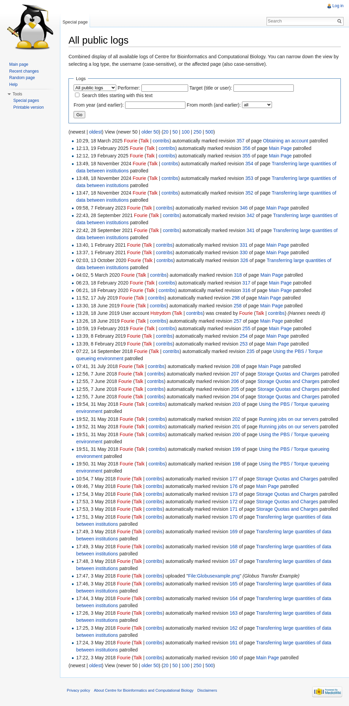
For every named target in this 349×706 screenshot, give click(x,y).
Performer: (129, 88)
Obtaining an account (285, 140)
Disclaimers (207, 690)
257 (237, 321)
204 (235, 396)
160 (234, 657)
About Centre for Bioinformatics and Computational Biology (144, 690)
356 (246, 148)
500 (209, 132)
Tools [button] (17, 94)
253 (243, 344)
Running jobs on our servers (288, 419)
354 (249, 163)
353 (249, 178)
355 (246, 155)
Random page (22, 77)
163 (234, 613)
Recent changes (24, 71)
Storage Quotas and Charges (289, 374)
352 (249, 193)
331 (243, 245)
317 (246, 283)
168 (234, 546)
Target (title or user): (210, 88)
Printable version (28, 107)
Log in (338, 5)
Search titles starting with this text (117, 95)
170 (234, 517)
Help (13, 84)
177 (234, 478)
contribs (161, 140)
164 (234, 598)
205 (235, 389)
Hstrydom (160, 313)
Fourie (131, 140)
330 (243, 252)
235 (251, 351)
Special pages (26, 100)
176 (234, 486)
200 (236, 434)
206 (235, 381)
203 (236, 404)
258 (237, 305)
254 (243, 336)
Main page (18, 64)
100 (185, 132)
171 (234, 509)
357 (240, 140)
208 (236, 366)
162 (234, 628)
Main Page (280, 148)
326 (244, 260)
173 (234, 494)
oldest (95, 132)
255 (246, 328)
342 (251, 215)
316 (246, 290)
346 (243, 208)
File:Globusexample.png (214, 576)
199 (236, 449)
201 (236, 426)
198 (236, 463)
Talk (144, 140)
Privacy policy (78, 690)
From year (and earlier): (99, 105)
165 (234, 583)
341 (251, 230)
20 (166, 132)
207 (235, 374)
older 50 (150, 132)
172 (234, 501)
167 (234, 561)
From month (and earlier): (214, 105)
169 (234, 531)
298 (236, 298)
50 (175, 132)
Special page (75, 22)
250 (197, 132)
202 (236, 419)
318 (238, 275)
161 (234, 642)
